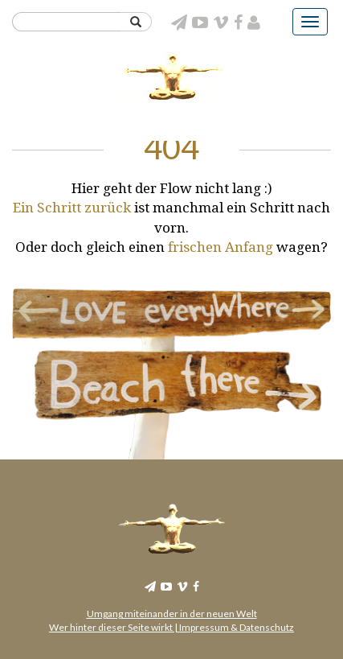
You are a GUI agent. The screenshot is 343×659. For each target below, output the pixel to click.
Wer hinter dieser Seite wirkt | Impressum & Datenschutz (171, 627)
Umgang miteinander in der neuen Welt (172, 614)
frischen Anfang (222, 247)
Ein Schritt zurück (72, 208)
